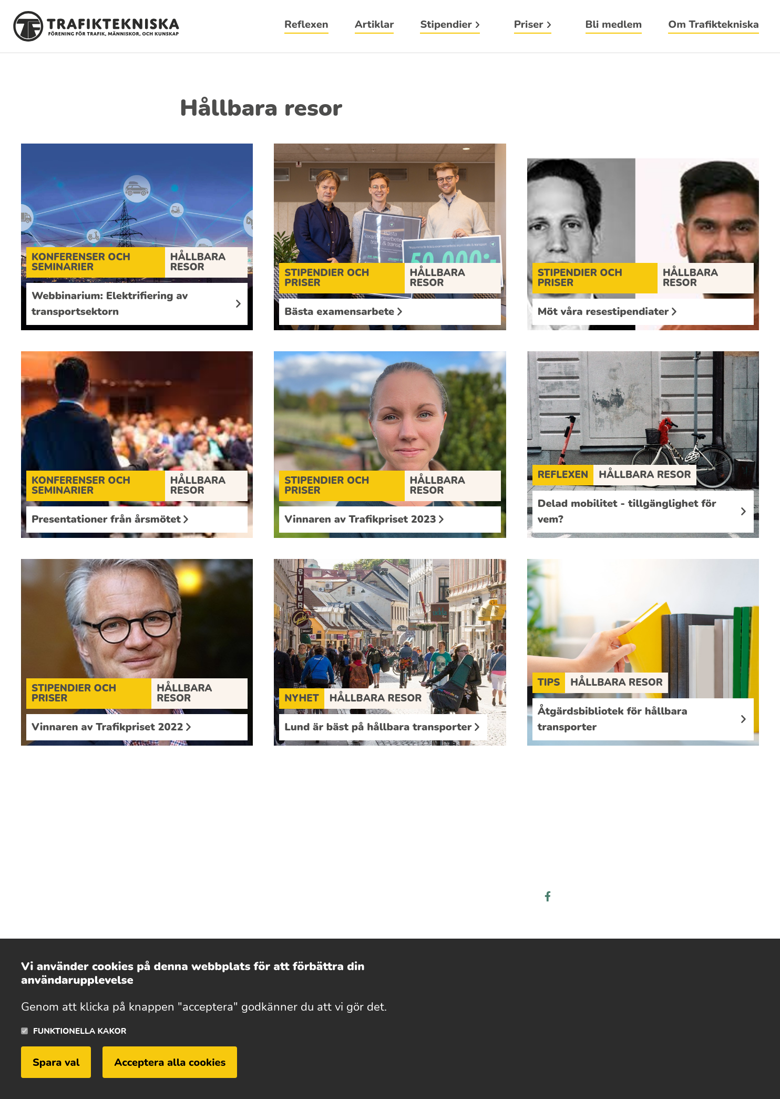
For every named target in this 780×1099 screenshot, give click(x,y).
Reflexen (306, 25)
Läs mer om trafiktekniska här (102, 905)
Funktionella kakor (80, 1031)
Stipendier (445, 25)
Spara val (56, 1062)
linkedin (586, 896)
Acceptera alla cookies (169, 1062)
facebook (547, 896)
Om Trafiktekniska (713, 25)
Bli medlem (614, 25)
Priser (528, 25)
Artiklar (374, 25)
